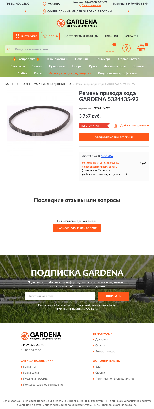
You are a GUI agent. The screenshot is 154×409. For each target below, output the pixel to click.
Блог (98, 366)
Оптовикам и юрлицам (82, 36)
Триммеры (103, 59)
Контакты (131, 36)
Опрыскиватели (129, 59)
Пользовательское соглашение (43, 384)
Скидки (100, 372)
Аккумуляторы (115, 66)
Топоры (76, 66)
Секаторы (18, 66)
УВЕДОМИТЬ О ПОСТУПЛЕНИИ (114, 137)
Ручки (93, 66)
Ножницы (82, 59)
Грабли (22, 73)
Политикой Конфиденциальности (97, 305)
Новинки (111, 36)
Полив (53, 36)
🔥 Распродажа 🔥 (26, 59)
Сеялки (37, 66)
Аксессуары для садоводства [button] (70, 73)
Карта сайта (31, 372)
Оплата (100, 345)
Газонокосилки (57, 59)
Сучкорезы (57, 66)
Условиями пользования (72, 309)
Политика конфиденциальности (116, 378)
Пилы (38, 73)
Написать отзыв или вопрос (77, 228)
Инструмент (29, 36)
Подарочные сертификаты (117, 73)
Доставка (101, 339)
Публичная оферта (35, 378)
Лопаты (138, 66)
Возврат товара (105, 351)
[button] (90, 5)
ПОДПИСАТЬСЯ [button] (113, 296)
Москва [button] (107, 156)
